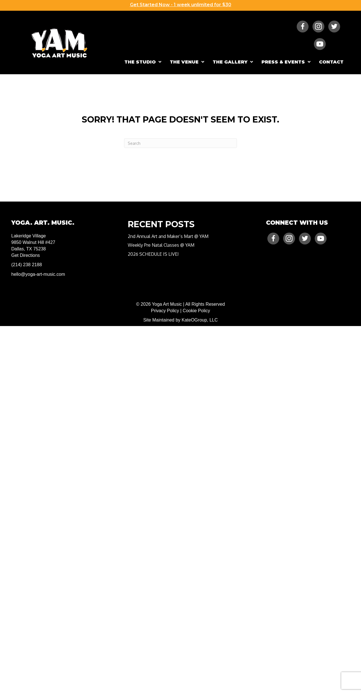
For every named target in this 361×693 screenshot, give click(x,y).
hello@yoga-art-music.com (38, 274)
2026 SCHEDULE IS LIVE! (153, 254)
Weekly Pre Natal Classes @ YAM (161, 245)
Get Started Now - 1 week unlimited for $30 (180, 4)
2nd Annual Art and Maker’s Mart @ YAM (168, 236)
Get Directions (25, 255)
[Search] (180, 143)
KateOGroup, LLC (200, 320)
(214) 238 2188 (26, 264)
